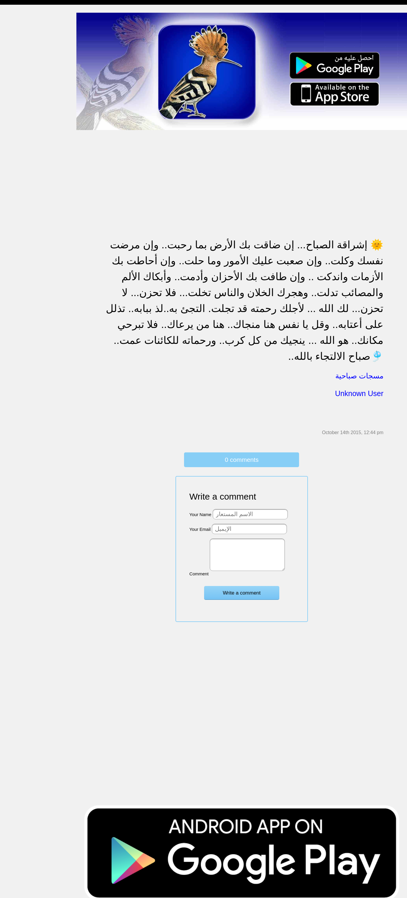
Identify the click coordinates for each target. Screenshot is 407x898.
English (12, 245)
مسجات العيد (17, 234)
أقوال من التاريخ (20, 279)
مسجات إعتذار (18, 97)
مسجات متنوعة (19, 108)
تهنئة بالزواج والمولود (24, 165)
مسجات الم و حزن (22, 86)
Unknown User (359, 389)
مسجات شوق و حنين (24, 52)
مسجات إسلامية (20, 18)
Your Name (208, 509)
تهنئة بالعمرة (16, 199)
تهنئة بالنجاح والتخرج (24, 211)
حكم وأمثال (15, 290)
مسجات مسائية (19, 40)
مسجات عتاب (17, 188)
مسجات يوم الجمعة (23, 256)
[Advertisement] (247, 167)
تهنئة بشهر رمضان (21, 222)
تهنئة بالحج (14, 143)
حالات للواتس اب (21, 120)
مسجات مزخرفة (20, 131)
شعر (9, 302)
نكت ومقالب (16, 313)
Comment (206, 568)
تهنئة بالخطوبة (18, 154)
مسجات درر (16, 324)
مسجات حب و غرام (23, 177)
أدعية (9, 267)
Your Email (208, 524)
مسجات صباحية (19, 75)
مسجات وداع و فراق (23, 63)
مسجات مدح (16, 29)
